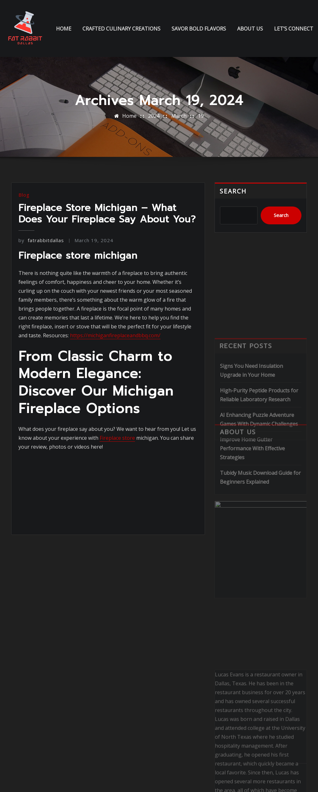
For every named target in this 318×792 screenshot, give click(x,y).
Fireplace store (117, 437)
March (179, 115)
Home (63, 28)
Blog (24, 195)
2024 (153, 115)
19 (201, 115)
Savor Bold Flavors (199, 28)
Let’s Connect (293, 28)
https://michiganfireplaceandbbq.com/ (115, 335)
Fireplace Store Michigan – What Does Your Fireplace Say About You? (107, 213)
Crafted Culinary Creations (121, 28)
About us (250, 28)
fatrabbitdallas (41, 240)
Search (233, 191)
